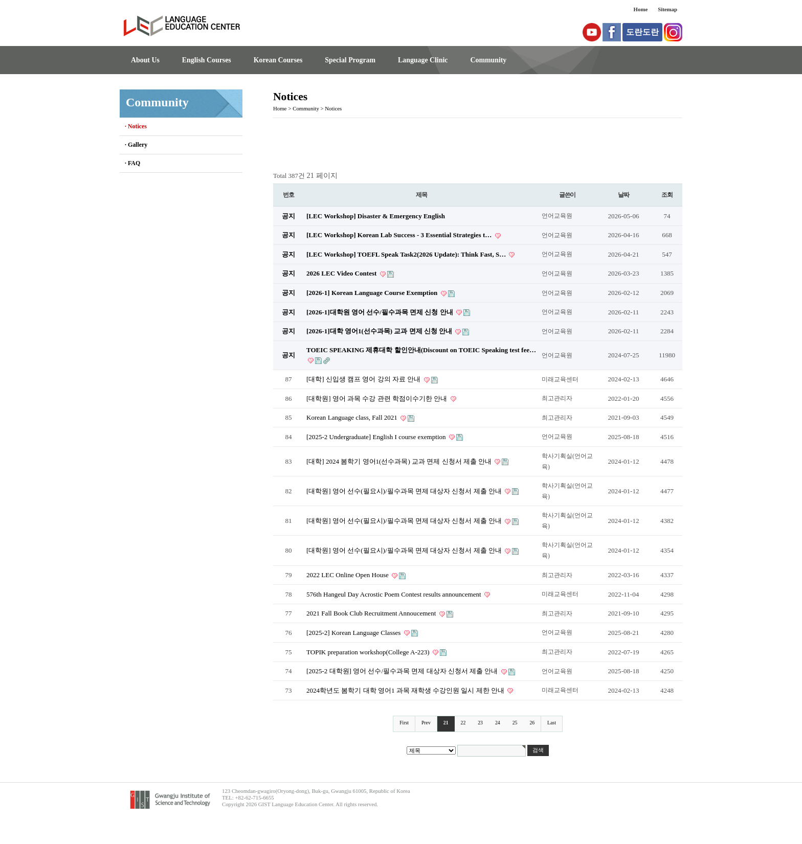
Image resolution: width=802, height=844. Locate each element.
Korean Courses (278, 60)
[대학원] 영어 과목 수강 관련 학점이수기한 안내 (377, 398)
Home (641, 9)
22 (463, 722)
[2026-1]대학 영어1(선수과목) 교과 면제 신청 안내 (380, 331)
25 (515, 722)
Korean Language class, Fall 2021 (352, 417)
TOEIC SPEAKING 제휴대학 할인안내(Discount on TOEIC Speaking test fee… (421, 350)
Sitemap (667, 9)
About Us (145, 60)
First (404, 722)
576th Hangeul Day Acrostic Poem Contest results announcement (394, 594)
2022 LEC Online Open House (348, 575)
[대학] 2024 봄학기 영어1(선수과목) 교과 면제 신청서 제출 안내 (399, 461)
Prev (426, 722)
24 (497, 722)
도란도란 (642, 32)
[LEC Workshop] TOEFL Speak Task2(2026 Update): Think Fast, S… (406, 254)
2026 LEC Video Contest (342, 273)
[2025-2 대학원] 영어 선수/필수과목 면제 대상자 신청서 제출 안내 (403, 671)
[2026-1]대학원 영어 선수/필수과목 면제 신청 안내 (380, 312)
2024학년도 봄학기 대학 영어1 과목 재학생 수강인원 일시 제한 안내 (406, 690)
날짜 (623, 194)
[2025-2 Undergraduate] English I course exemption (377, 437)
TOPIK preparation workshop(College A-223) (368, 652)
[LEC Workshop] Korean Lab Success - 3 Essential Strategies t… (400, 235)
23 (480, 722)
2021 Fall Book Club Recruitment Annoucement (372, 613)
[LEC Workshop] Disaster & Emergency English (375, 216)
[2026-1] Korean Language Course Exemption (372, 292)
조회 (667, 194)
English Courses (206, 60)
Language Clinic (423, 60)
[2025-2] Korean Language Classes (354, 632)
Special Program (350, 60)
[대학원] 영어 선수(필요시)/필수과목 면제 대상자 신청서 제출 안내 (404, 491)
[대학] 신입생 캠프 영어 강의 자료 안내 (364, 379)
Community (488, 60)
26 (531, 722)
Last (551, 722)
